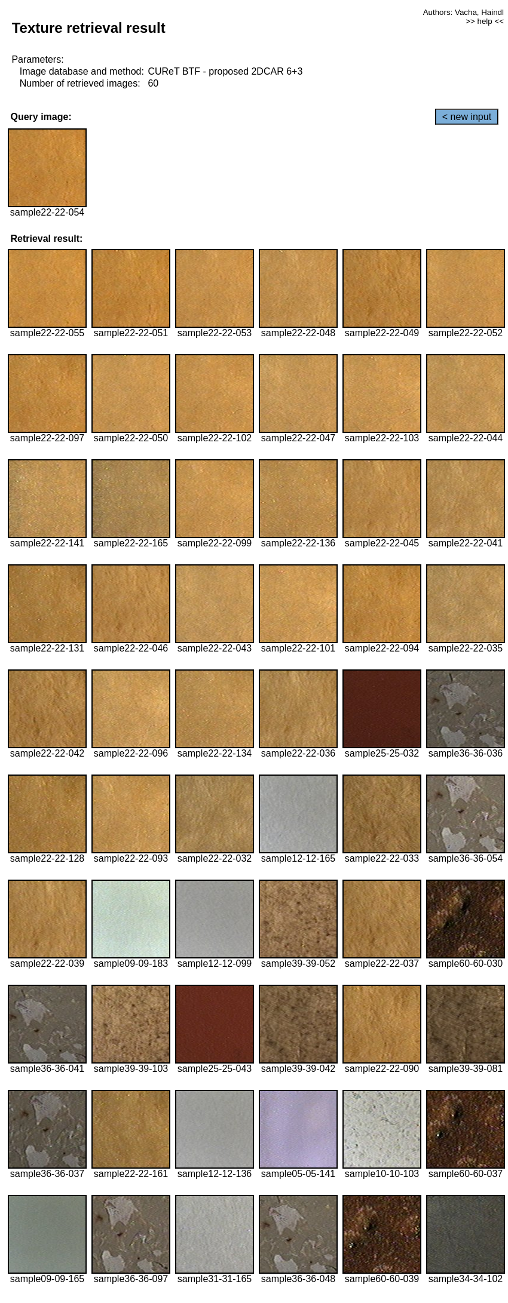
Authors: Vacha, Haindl (463, 12)
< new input (466, 117)
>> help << (485, 21)
